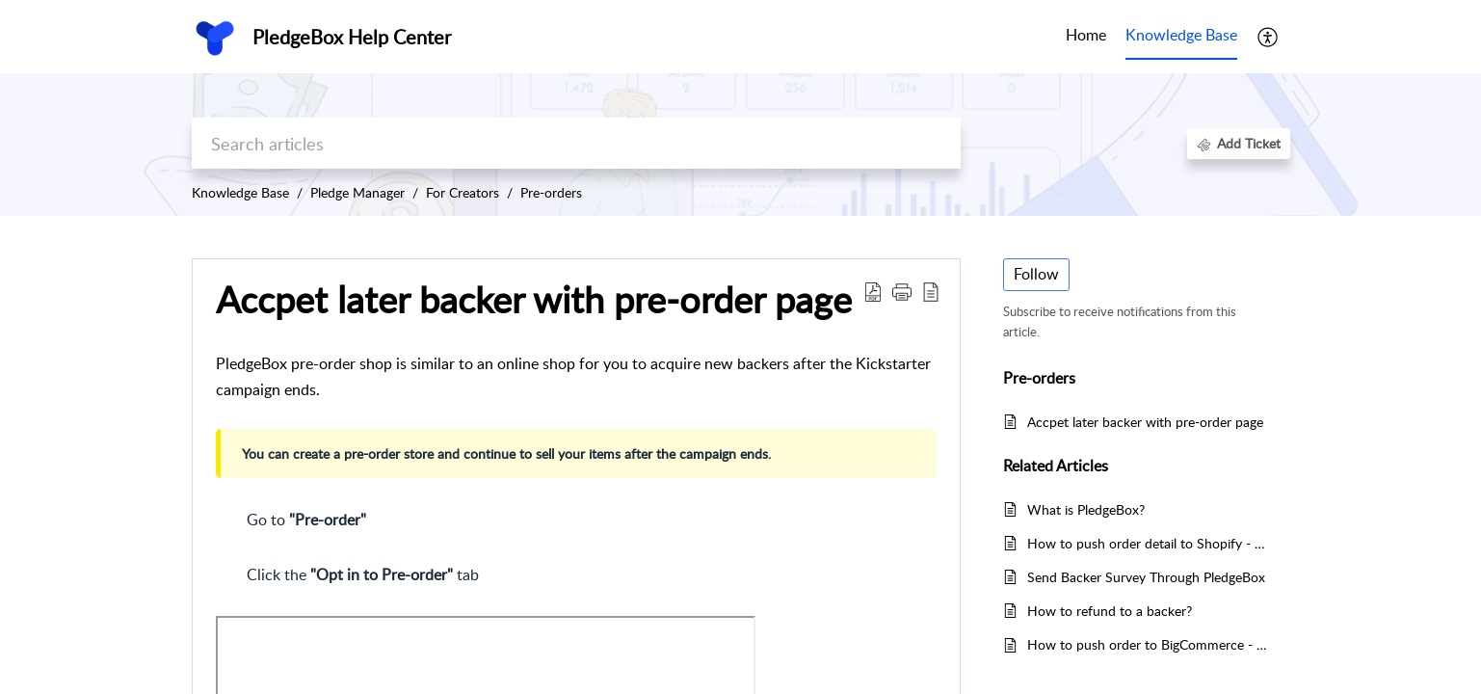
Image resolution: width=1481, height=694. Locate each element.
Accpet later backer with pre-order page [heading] (534, 300)
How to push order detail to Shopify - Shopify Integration (1149, 543)
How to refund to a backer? (1109, 610)
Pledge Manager (357, 192)
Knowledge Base (240, 192)
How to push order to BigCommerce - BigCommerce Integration (1149, 644)
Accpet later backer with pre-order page (1145, 422)
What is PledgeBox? (1086, 509)
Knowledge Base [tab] (1181, 34)
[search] (576, 143)
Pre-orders (551, 192)
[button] (1268, 36)
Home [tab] (1086, 34)
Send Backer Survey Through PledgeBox (1146, 577)
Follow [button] (1036, 273)
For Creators (462, 192)
